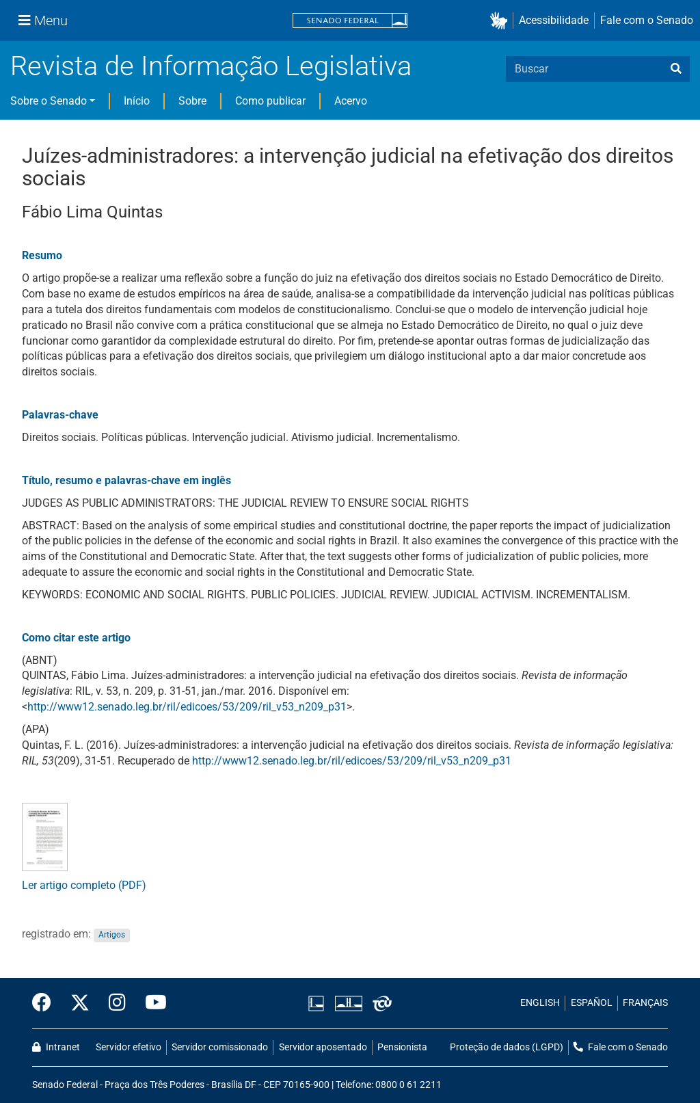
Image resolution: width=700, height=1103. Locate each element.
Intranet (56, 1047)
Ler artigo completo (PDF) (84, 885)
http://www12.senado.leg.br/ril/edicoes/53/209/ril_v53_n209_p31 (187, 706)
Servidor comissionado (220, 1047)
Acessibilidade (554, 20)
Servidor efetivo (128, 1047)
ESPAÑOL (591, 1003)
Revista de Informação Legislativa (211, 66)
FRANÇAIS (645, 1003)
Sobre (192, 100)
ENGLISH (540, 1003)
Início (137, 100)
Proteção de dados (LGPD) (506, 1047)
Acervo (350, 100)
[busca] (676, 69)
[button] (501, 21)
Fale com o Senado (646, 20)
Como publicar (270, 100)
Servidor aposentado (323, 1047)
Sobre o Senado (48, 100)
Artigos (111, 935)
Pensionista (402, 1047)
